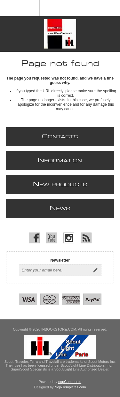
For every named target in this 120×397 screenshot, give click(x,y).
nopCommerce (69, 382)
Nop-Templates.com (70, 387)
